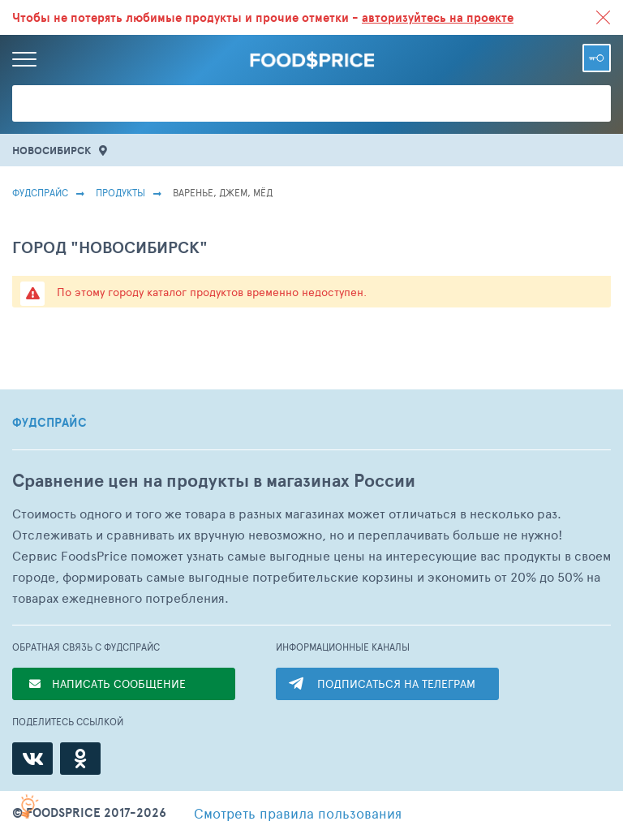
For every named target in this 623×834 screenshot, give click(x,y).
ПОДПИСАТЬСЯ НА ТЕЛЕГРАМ (396, 683)
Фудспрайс (40, 192)
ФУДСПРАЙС (49, 422)
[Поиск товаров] (311, 103)
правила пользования (298, 813)
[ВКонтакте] (32, 758)
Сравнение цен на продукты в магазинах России (213, 481)
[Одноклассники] (80, 758)
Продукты (120, 192)
